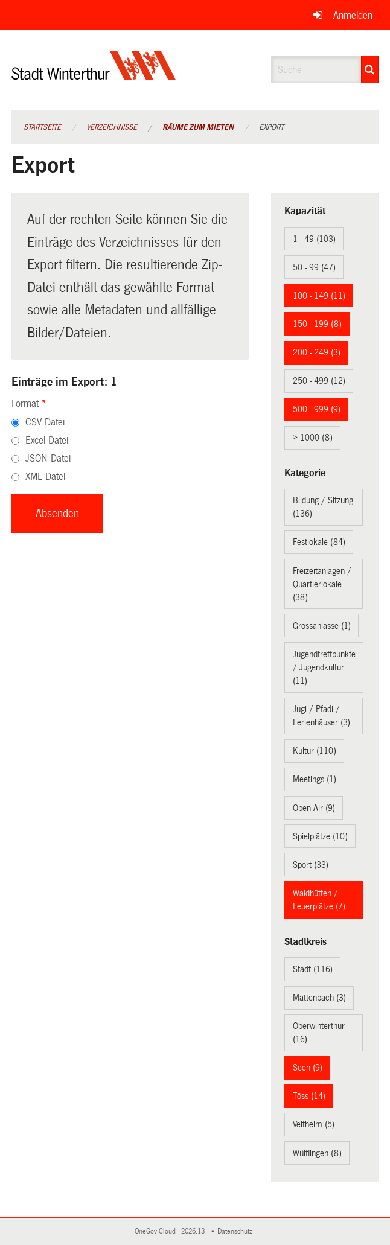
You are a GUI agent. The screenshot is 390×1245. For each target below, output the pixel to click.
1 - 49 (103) (314, 239)
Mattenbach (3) (319, 997)
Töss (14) (309, 1096)
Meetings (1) (314, 779)
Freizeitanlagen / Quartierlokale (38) (322, 584)
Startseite (42, 127)
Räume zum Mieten (198, 127)
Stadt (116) (313, 969)
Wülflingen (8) (317, 1153)
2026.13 (193, 1231)
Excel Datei (46, 440)
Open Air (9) (314, 808)
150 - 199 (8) (317, 324)
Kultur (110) (314, 751)
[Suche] (370, 69)
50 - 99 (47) (314, 267)
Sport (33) (310, 865)
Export (271, 127)
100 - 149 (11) (319, 296)
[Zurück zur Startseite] (93, 75)
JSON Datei (48, 458)
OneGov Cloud (157, 1231)
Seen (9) (307, 1067)
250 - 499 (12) (319, 381)
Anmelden (352, 15)
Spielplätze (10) (320, 836)
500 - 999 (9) (316, 409)
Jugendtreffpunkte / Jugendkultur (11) (324, 667)
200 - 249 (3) (316, 352)
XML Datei (45, 476)
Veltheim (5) (313, 1124)
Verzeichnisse (111, 127)
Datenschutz (236, 1231)
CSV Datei (45, 422)
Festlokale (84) (319, 542)
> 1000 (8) (313, 437)
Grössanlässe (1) (322, 626)
